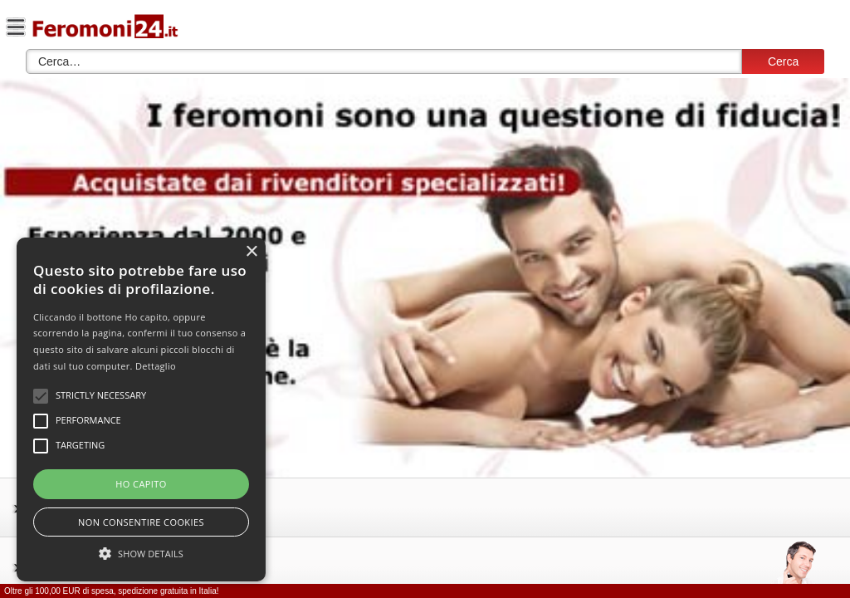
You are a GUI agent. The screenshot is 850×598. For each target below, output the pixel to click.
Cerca (783, 61)
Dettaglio (155, 366)
